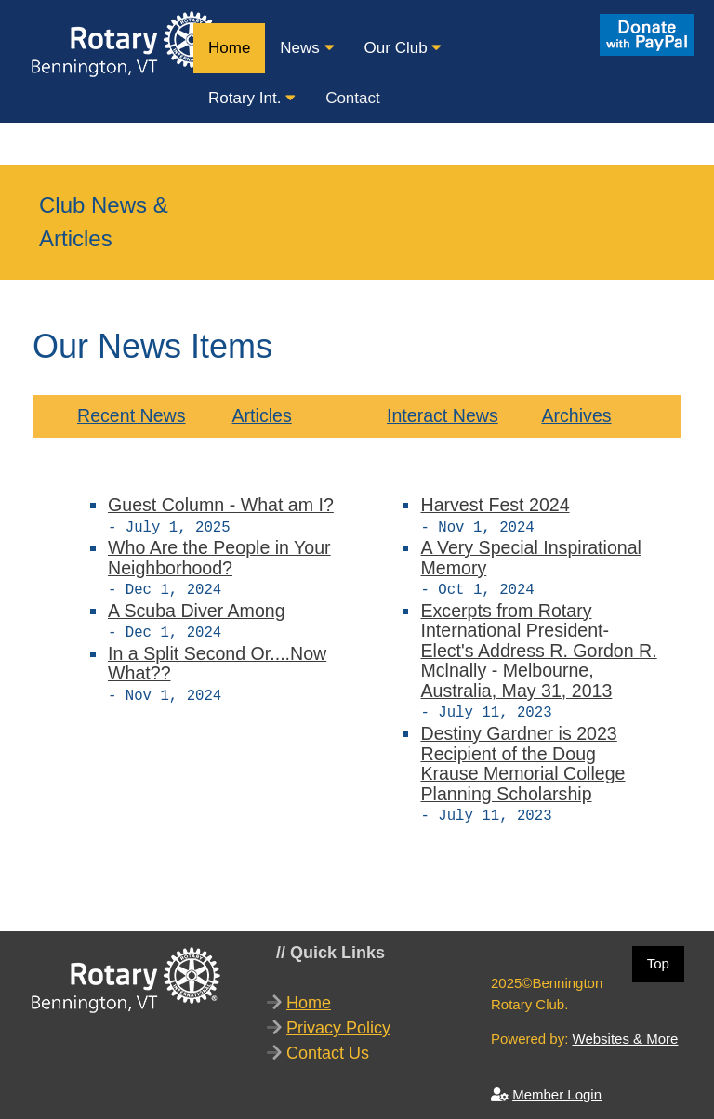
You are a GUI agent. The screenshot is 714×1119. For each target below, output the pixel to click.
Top (658, 956)
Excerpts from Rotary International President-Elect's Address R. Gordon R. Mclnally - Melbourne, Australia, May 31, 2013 (538, 647)
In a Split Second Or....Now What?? (217, 658)
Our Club (403, 48)
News (307, 48)
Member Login (557, 1087)
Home (229, 48)
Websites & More (626, 1031)
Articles (261, 415)
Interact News (442, 415)
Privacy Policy (338, 1020)
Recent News (131, 415)
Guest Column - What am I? (221, 504)
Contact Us (327, 1045)
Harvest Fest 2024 (494, 504)
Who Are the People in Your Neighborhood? (219, 555)
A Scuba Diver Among (196, 607)
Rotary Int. (252, 98)
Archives (576, 415)
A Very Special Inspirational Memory (530, 555)
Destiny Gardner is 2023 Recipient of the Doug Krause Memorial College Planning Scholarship (522, 757)
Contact (352, 98)
